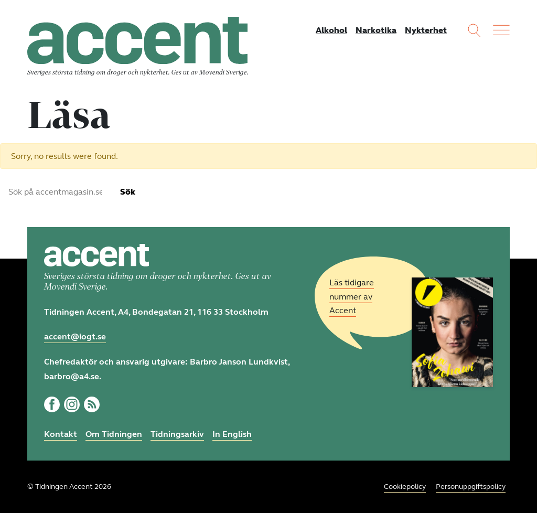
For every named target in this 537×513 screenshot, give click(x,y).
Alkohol (331, 30)
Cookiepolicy (405, 486)
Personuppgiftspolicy (471, 486)
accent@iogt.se (75, 336)
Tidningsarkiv (177, 434)
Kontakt (60, 434)
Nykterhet (426, 30)
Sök (127, 192)
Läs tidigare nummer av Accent (351, 296)
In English (232, 434)
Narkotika (376, 30)
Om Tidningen (113, 434)
